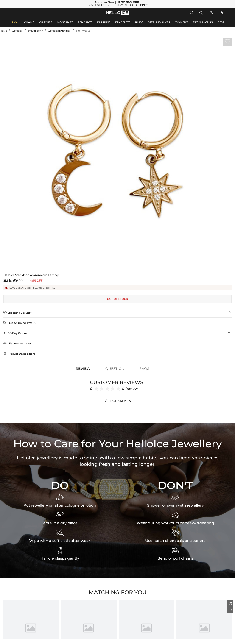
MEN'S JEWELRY (22, 12)
